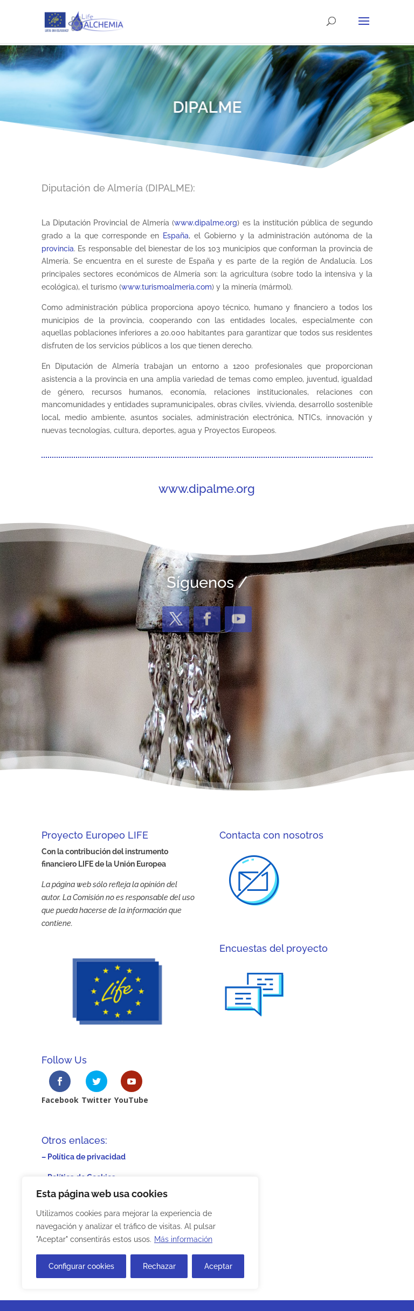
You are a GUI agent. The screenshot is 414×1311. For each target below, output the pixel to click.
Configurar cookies (81, 1266)
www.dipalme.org (205, 222)
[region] (140, 1232)
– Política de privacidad (84, 1156)
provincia (58, 248)
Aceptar (218, 1266)
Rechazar (159, 1266)
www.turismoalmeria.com (166, 287)
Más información (183, 1239)
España (176, 235)
